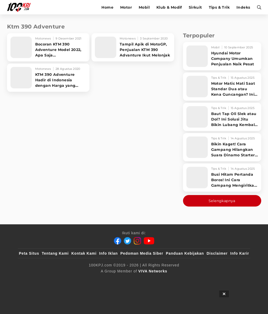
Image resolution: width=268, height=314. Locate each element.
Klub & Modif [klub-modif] (169, 7)
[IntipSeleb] (210, 279)
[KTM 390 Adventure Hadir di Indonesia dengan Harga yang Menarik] (48, 78)
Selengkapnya (222, 200)
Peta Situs (29, 253)
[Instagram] (137, 240)
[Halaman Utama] (20, 7)
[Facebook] (117, 240)
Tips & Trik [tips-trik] (219, 7)
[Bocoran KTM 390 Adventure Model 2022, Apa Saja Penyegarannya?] (48, 47)
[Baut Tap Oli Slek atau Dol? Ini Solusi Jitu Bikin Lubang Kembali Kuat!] (222, 117)
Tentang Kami (55, 253)
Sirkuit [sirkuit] (195, 7)
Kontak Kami (84, 253)
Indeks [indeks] (243, 7)
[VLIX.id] (103, 279)
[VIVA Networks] (152, 271)
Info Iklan (108, 253)
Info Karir (239, 253)
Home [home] (107, 7)
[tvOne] (144, 279)
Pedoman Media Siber (141, 253)
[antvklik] (184, 279)
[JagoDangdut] (237, 279)
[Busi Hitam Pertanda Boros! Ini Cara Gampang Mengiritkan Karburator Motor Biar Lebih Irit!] (222, 177)
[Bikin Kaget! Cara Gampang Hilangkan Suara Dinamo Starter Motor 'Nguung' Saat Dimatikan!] (222, 147)
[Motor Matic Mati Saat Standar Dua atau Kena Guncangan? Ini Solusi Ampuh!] (222, 86)
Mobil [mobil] (144, 7)
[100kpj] (58, 279)
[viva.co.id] (33, 279)
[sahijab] (79, 279)
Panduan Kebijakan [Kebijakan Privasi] (185, 253)
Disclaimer (217, 253)
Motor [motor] (126, 7)
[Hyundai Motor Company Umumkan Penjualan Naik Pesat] (222, 56)
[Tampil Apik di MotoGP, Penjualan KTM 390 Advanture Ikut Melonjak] (133, 47)
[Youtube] (149, 240)
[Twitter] (127, 240)
